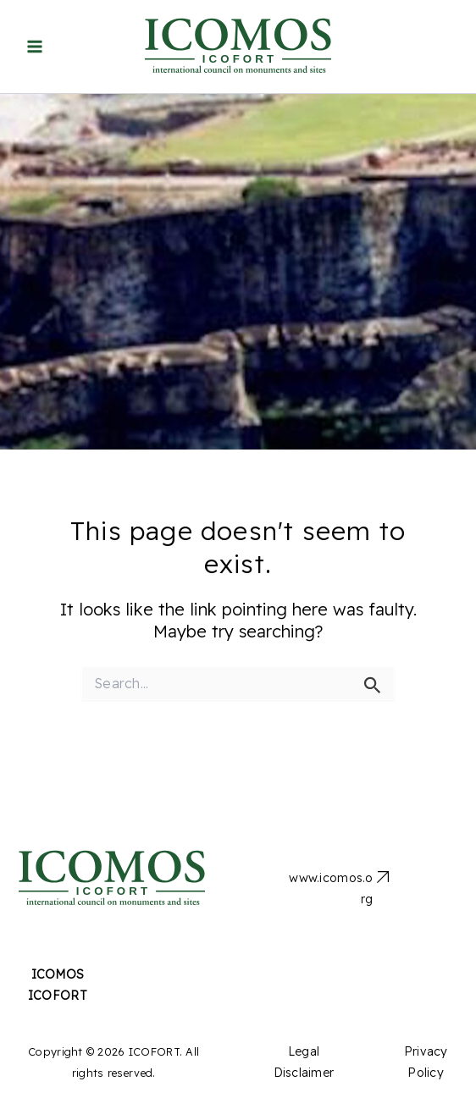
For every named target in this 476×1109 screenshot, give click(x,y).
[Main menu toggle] (34, 47)
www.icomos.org (331, 888)
